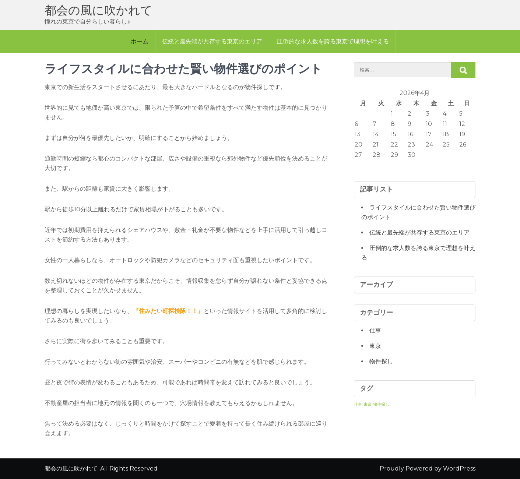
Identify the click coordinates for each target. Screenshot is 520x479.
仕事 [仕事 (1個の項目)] (358, 404)
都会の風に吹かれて (98, 10)
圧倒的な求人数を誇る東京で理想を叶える (333, 41)
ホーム (139, 41)
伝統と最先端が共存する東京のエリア (212, 41)
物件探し (381, 361)
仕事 (375, 330)
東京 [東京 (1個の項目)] (367, 404)
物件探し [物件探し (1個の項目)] (381, 404)
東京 (375, 345)
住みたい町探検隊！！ (168, 310)
